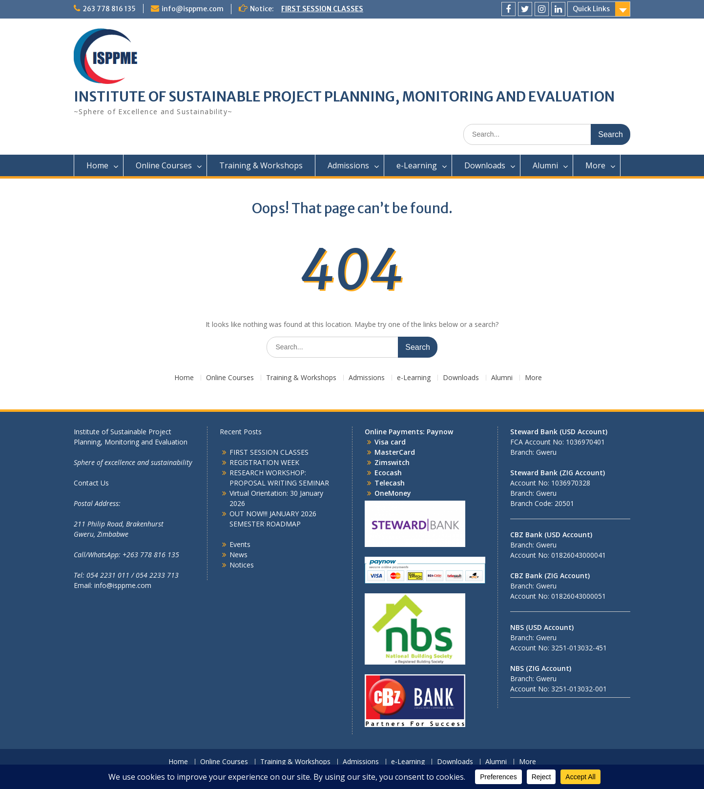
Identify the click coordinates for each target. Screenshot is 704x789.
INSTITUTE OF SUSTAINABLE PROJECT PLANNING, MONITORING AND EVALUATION (344, 96)
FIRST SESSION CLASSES (322, 8)
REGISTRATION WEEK (264, 462)
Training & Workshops (261, 165)
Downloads (484, 165)
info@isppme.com (193, 8)
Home (97, 165)
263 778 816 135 (109, 8)
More (595, 165)
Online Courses (164, 165)
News (238, 554)
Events (239, 544)
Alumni (545, 165)
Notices (241, 564)
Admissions (348, 165)
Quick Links (591, 8)
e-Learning (416, 165)
